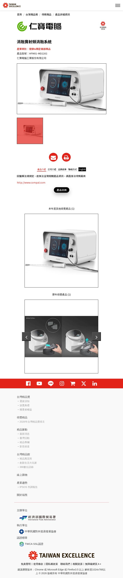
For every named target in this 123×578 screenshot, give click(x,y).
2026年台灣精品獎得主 (32, 421)
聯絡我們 (65, 564)
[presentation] (26, 336)
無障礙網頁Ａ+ (93, 564)
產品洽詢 (62, 190)
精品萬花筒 (26, 458)
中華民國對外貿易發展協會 (37, 531)
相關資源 (77, 564)
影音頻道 (24, 446)
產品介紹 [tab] (41, 169)
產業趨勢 (22, 482)
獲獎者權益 (26, 409)
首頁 (19, 14)
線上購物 (22, 474)
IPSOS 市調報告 (29, 487)
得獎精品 (46, 14)
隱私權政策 (52, 564)
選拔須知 (24, 401)
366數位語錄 (27, 467)
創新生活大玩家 (28, 463)
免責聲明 (26, 564)
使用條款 (38, 564)
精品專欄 (24, 442)
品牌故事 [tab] (62, 169)
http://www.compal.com (31, 182)
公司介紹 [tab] (52, 169)
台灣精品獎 (32, 14)
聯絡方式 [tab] (72, 169)
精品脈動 (22, 429)
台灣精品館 (23, 454)
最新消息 (24, 434)
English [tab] (82, 169)
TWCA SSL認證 (31, 544)
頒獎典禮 (24, 405)
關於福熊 (22, 495)
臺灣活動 (24, 438)
